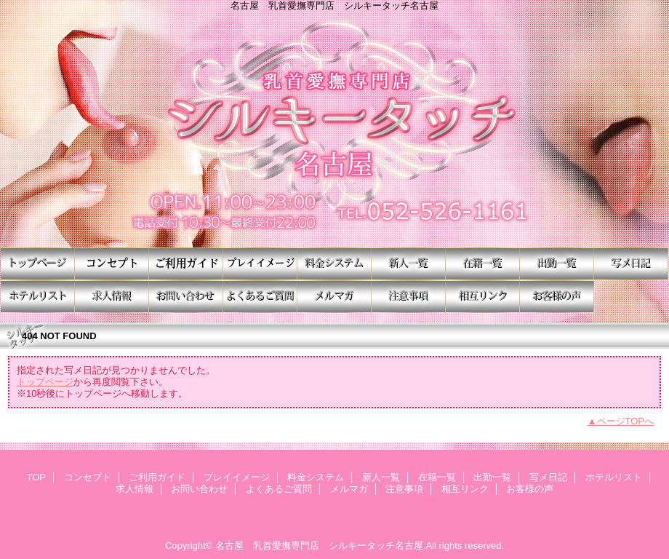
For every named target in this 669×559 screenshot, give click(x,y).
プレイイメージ (260, 263)
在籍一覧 (483, 263)
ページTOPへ (625, 421)
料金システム (334, 263)
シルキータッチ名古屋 (334, 129)
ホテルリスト (38, 296)
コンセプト (112, 263)
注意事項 (409, 296)
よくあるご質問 (260, 296)
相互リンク (483, 296)
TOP (38, 263)
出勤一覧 (557, 263)
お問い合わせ (186, 296)
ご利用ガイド (186, 263)
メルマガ (334, 296)
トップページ (45, 381)
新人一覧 (409, 263)
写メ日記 (631, 263)
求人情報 (112, 296)
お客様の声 (557, 296)
